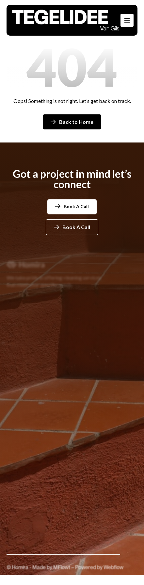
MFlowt (62, 571)
